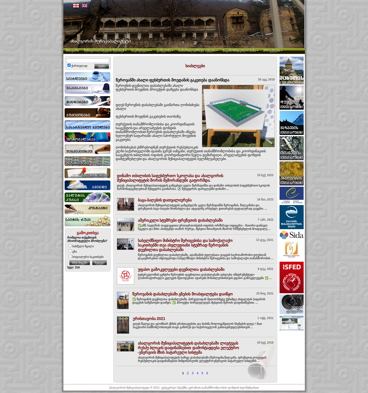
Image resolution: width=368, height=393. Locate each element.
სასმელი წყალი (81, 246)
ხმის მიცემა (79, 262)
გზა (72, 251)
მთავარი (72, 50)
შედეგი (99, 262)
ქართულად (77, 65)
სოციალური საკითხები (86, 257)
